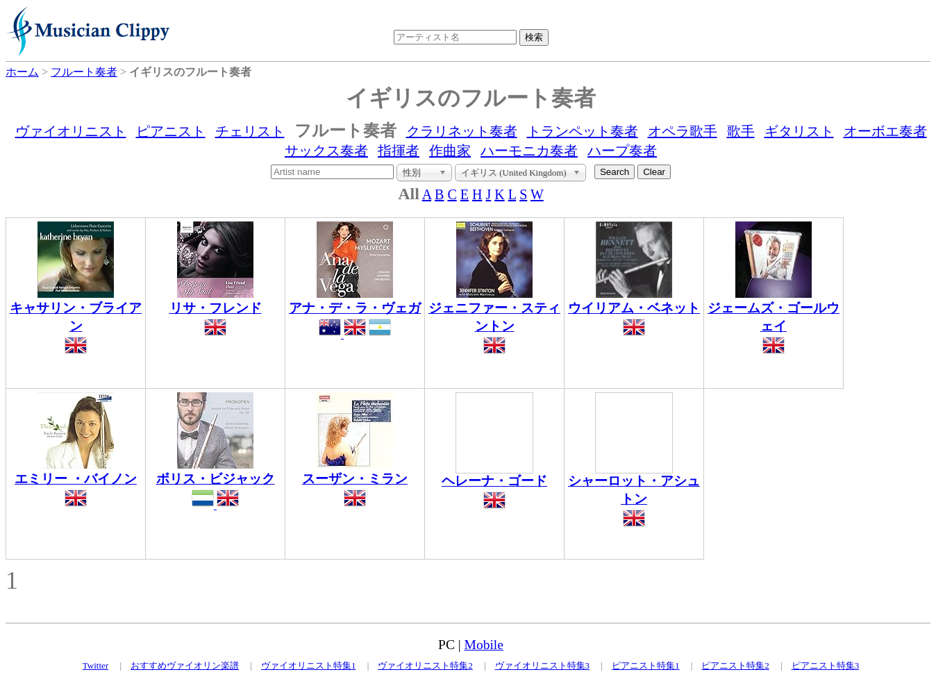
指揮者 (398, 150)
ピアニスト (171, 131)
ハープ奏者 (622, 150)
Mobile (484, 644)
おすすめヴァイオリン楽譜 (185, 665)
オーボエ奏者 (885, 131)
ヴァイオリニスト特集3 (542, 665)
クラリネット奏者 (461, 131)
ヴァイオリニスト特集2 (425, 665)
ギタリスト (799, 131)
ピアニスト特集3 (826, 665)
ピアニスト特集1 (646, 665)
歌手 (741, 131)
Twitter (95, 665)
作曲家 (450, 150)
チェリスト (250, 131)
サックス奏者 (326, 150)
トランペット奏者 (582, 131)
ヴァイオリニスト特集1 (308, 665)
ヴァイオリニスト (70, 131)
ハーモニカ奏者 (529, 150)
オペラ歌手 (682, 131)
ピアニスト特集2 (735, 665)
